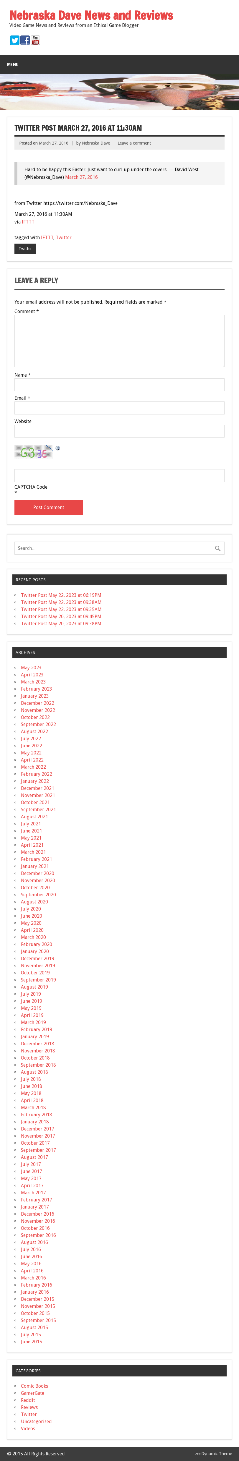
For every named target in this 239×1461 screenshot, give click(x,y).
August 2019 (34, 987)
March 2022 (33, 767)
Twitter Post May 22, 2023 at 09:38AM (61, 602)
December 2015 (37, 1299)
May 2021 (31, 838)
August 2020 (34, 902)
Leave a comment (134, 143)
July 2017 (31, 1164)
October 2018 (35, 1058)
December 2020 (37, 873)
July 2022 (31, 738)
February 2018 (36, 1114)
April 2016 (32, 1271)
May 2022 (31, 753)
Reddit (28, 1400)
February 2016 (36, 1285)
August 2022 (34, 731)
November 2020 (38, 880)
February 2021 (36, 859)
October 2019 (35, 973)
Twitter (64, 237)
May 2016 (31, 1263)
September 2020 (38, 895)
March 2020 (33, 937)
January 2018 (35, 1122)
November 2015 (38, 1306)
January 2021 (35, 866)
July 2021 (31, 824)
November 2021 (38, 795)
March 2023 (33, 682)
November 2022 (38, 710)
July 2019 (31, 994)
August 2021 (34, 816)
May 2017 (31, 1178)
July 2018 (31, 1079)
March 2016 (33, 1278)
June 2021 (31, 831)
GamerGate (32, 1393)
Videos (28, 1428)
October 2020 (35, 887)
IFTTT (28, 222)
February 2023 (36, 689)
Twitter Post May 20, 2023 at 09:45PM (61, 616)
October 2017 (35, 1143)
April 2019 (32, 1015)
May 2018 (31, 1093)
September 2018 (38, 1065)
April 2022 (32, 760)
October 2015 (35, 1313)
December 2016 (37, 1214)
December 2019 (37, 958)
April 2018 (32, 1100)
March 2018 (33, 1107)
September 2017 (38, 1150)
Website (23, 421)
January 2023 (35, 696)
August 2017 (34, 1157)
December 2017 (37, 1129)
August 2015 (34, 1327)
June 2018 (31, 1086)
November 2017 (38, 1136)
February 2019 (36, 1029)
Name (22, 375)
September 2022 (38, 724)
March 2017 (33, 1193)
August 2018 (34, 1072)
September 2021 (38, 809)
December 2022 (37, 703)
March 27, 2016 (81, 177)
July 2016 (31, 1249)
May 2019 (31, 1008)
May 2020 (31, 923)
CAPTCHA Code (30, 487)
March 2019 (33, 1022)
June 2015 (31, 1342)
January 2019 (35, 1036)
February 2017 (36, 1200)
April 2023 (32, 675)
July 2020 (31, 909)
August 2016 (34, 1242)
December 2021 (37, 788)
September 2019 (38, 980)
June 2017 (31, 1171)
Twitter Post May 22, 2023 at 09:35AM (61, 609)
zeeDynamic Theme (213, 1453)
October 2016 (35, 1228)
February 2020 (36, 944)
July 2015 (31, 1334)
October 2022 (35, 717)
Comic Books (34, 1386)
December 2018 (37, 1044)
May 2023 (31, 667)
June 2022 (31, 746)
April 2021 (32, 845)
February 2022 (36, 774)
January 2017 (35, 1207)
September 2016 (38, 1235)
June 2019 (31, 1001)
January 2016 (35, 1292)
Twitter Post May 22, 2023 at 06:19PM (61, 595)
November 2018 (38, 1051)
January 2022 (35, 781)
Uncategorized (36, 1421)
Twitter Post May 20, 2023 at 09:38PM (61, 623)
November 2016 (38, 1221)
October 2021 (35, 802)
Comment (26, 311)
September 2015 (38, 1320)
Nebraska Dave (96, 143)
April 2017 (32, 1185)
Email (22, 398)
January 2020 (35, 951)
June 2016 (31, 1256)
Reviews (29, 1407)
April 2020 (32, 930)
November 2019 (38, 965)
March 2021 (33, 852)
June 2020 (31, 916)
